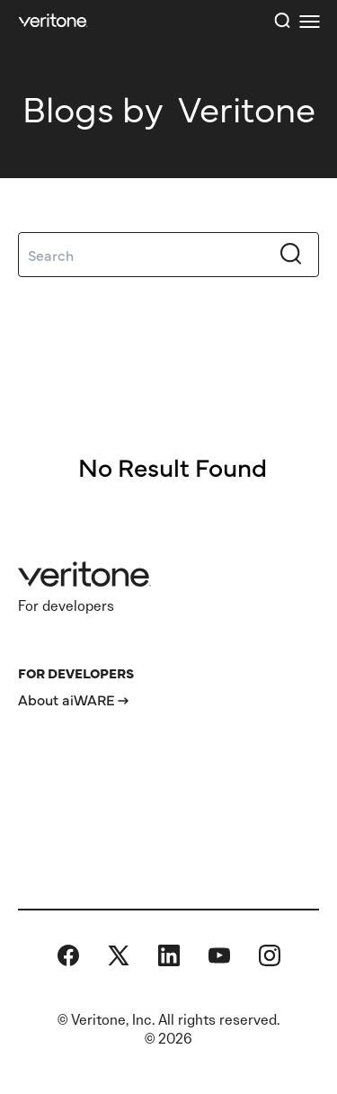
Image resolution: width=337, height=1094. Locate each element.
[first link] (309, 20)
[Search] (168, 254)
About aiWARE (66, 699)
